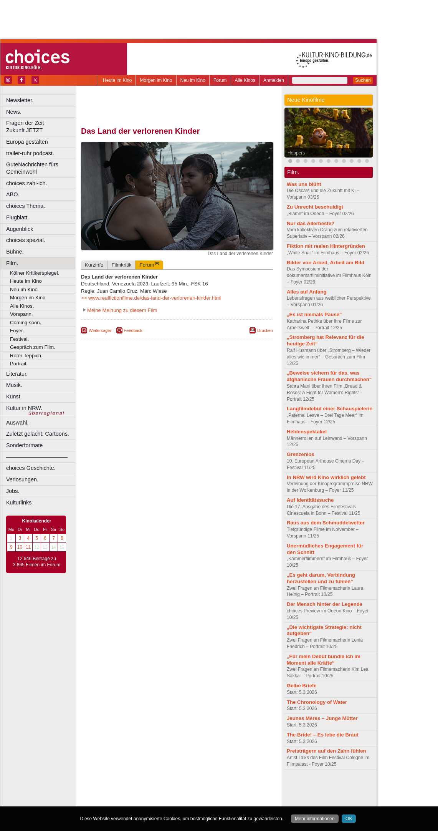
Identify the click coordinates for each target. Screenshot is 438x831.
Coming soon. (25, 322)
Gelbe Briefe (302, 685)
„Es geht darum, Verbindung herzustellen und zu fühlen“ (321, 578)
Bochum (118, 800)
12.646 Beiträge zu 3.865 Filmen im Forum (36, 561)
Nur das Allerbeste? (310, 223)
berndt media (144, 788)
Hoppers (296, 153)
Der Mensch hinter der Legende (324, 604)
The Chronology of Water (317, 702)
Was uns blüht (304, 184)
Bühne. (15, 252)
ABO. (12, 194)
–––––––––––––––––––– (37, 457)
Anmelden (273, 80)
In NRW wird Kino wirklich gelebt (326, 477)
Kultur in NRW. (24, 408)
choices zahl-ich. (26, 183)
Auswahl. (17, 423)
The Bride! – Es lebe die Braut (323, 735)
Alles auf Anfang (307, 292)
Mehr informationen (314, 818)
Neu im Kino (192, 80)
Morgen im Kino (156, 80)
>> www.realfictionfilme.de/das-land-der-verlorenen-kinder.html (151, 298)
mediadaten (239, 788)
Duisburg (234, 800)
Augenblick (19, 229)
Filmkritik (121, 265)
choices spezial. (25, 240)
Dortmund (187, 800)
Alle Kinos (245, 80)
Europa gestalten (27, 142)
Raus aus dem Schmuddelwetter (326, 523)
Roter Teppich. (26, 355)
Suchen (363, 80)
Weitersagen (100, 330)
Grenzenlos (300, 454)
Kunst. (14, 396)
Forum (220, 80)
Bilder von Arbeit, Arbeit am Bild (325, 262)
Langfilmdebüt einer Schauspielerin (330, 408)
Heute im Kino (117, 80)
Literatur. (17, 374)
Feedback (133, 330)
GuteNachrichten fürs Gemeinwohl (32, 168)
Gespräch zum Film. (32, 347)
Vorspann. (21, 314)
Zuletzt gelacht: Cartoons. (37, 434)
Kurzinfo (94, 265)
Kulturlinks (18, 502)
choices (136, 794)
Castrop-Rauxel (158, 800)
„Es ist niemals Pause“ (314, 314)
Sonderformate (24, 445)
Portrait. (19, 364)
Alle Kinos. (22, 306)
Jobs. (12, 491)
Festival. (19, 339)
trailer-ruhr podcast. (30, 153)
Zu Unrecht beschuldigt (315, 207)
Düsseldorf (211, 800)
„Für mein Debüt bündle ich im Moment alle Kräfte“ (323, 660)
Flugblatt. (17, 217)
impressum (172, 788)
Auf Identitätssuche (310, 500)
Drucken (265, 330)
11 (28, 547)
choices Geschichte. (31, 468)
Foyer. (17, 330)
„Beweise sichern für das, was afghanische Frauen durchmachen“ (329, 376)
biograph (115, 794)
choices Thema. (25, 206)
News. (13, 112)
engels (154, 794)
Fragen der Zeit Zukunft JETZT (41, 126)
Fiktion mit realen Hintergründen (326, 246)
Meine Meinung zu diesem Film (122, 310)
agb (220, 788)
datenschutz (199, 788)
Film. (12, 263)
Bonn (134, 800)
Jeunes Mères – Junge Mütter (322, 718)
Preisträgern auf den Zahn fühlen (326, 751)
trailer (177, 794)
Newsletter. (19, 100)
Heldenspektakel (307, 432)
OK (348, 818)
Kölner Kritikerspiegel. (34, 273)
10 (19, 547)
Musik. (14, 385)
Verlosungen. (22, 479)
